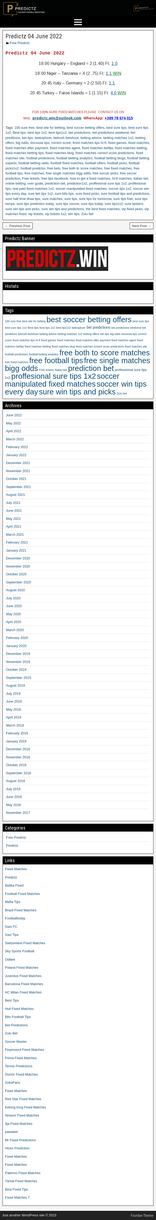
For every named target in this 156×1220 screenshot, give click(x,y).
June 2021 (14, 511)
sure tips (70, 199)
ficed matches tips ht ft (89, 143)
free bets (53, 168)
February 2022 (17, 447)
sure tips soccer (67, 204)
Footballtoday (15, 918)
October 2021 (16, 479)
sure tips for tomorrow (95, 199)
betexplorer (43, 138)
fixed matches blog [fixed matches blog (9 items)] (63, 346)
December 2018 (18, 749)
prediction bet (55, 183)
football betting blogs (109, 158)
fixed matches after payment (26, 148)
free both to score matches (82, 168)
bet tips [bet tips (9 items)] (104, 334)
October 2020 (16, 574)
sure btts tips (64, 194)
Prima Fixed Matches (21, 1058)
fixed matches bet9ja (97, 148)
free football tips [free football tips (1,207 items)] (56, 360)
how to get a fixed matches (90, 178)
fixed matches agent (65, 148)
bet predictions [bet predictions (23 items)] (98, 327)
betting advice (90, 138)
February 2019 (17, 733)
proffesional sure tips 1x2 (108, 183)
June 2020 (14, 606)
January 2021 (16, 550)
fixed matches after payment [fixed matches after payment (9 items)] (93, 340)
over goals (35, 183)
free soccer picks (105, 173)
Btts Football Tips (18, 1017)
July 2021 (13, 503)
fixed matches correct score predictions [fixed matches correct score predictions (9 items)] (100, 346)
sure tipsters (134, 204)
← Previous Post (17, 226)
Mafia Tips (12, 902)
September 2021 (18, 487)
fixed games (117, 143)
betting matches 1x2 (118, 138)
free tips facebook (54, 178)
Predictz (12, 845)
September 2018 (18, 773)
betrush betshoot (66, 138)
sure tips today (92, 204)
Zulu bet (87, 214)
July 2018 (13, 789)
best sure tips (116, 128)
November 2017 (18, 813)
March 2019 (15, 725)
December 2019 (18, 654)
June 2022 (14, 415)
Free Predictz (20, 43)
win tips (73, 214)
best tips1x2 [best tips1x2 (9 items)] (63, 327)
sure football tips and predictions (125, 194)
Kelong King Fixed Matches (25, 1107)
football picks (117, 163)
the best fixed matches (103, 209)
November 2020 (18, 566)
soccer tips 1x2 (120, 189)
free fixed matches (118, 168)
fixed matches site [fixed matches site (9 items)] (136, 346)
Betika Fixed (14, 885)
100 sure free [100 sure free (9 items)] (13, 321)
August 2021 (15, 495)
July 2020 (13, 598)
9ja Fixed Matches (18, 1124)
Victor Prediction (17, 1148)
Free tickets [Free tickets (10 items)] (46, 369)
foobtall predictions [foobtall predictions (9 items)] (16, 354)
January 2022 (16, 455)
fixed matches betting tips (24, 153)
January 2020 (16, 646)
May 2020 (13, 614)
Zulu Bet (11, 1033)
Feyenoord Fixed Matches (24, 1050)
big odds (22, 143)
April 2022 (13, 431)
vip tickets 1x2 (55, 214)
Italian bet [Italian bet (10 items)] (61, 369)
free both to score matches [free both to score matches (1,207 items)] (105, 352)
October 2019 (16, 670)
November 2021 (18, 471)
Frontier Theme (142, 1215)
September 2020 (18, 582)
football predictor (33, 168)
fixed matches (138, 143)
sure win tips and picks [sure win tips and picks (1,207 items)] (77, 391)
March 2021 (15, 534)
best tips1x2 (58, 133)
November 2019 (18, 662)
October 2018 (16, 765)
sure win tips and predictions (62, 209)
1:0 (115, 63)
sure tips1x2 (114, 204)
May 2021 (13, 519)
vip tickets (35, 214)
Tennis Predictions (18, 1066)
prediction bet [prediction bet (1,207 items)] (91, 368)
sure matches (52, 199)
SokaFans (12, 1082)
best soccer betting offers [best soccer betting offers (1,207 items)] (89, 319)
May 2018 (13, 805)
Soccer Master (16, 1042)
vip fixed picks (132, 209)
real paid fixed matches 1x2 (33, 189)
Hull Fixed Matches (19, 1009)
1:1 (113, 73)
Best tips (19, 133)
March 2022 (15, 439)
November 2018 (18, 757)
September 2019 (18, 678)
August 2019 (15, 685)
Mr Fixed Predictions (20, 1140)
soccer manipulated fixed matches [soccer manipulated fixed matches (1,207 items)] (62, 380)
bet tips (27, 138)
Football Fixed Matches (22, 894)
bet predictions (79, 133)
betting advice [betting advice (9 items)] (48, 334)
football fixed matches (66, 163)
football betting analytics (74, 158)
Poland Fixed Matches (21, 967)
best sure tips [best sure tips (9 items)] (141, 321)
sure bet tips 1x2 (40, 194)
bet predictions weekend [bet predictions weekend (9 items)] (126, 327)
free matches (34, 173)
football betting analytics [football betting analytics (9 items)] (43, 354)
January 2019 (16, 741)
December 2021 (18, 463)
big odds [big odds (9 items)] (115, 334)
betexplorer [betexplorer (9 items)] (79, 327)
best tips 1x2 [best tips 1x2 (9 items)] (47, 327)
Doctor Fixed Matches (21, 1074)
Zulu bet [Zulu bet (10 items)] (121, 393)
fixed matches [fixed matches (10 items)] (66, 340)
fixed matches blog (60, 153)
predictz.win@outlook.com (56, 118)
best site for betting (50, 128)
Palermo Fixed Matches (23, 1173)
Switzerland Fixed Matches (25, 943)
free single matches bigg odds (68, 173)
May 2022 (13, 423)
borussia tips (39, 143)
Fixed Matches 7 (17, 1197)
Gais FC (11, 927)
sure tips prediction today (35, 204)
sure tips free (123, 199)
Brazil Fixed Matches (20, 910)
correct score (61, 143)
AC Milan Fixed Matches (23, 992)
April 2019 (13, 717)
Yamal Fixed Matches (21, 1181)
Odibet (10, 959)
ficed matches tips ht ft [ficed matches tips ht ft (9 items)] (26, 340)
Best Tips (12, 1000)
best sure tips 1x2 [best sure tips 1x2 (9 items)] (16, 327)
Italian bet (140, 178)
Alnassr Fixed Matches (22, 1115)
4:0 (118, 93)
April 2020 (13, 622)
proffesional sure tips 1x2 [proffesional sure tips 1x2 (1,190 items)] (53, 376)
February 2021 (17, 542)
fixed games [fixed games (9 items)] (48, 340)
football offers (95, 163)
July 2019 (13, 694)
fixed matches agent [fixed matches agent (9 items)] (124, 340)
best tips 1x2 (37, 133)
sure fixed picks (87, 194)
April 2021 (13, 526)
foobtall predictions (40, 158)
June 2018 (14, 797)
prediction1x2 (77, 183)
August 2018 (15, 781)
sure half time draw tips (22, 199)
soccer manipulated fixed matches (81, 189)
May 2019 (13, 709)
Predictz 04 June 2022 (33, 36)
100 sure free (25, 128)
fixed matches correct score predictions (105, 153)
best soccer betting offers (86, 128)
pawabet (11, 1132)
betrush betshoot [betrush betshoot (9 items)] (28, 334)
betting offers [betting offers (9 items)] (91, 334)
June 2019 (14, 701)
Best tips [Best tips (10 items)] (33, 327)
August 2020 (15, 590)
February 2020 (17, 638)
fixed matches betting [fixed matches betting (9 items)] (38, 346)
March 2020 (15, 630)
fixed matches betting (131, 148)
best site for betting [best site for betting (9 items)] (34, 321)
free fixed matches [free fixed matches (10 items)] (16, 362)
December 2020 (18, 558)
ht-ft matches (122, 178)
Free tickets (31, 178)
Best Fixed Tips (16, 1189)
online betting (15, 183)
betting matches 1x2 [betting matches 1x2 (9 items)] (69, 334)
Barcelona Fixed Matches (24, 984)
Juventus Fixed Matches (23, 976)
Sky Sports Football (19, 951)
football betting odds (33, 163)
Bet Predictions (16, 1025)
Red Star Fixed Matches (23, 1099)
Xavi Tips (12, 935)
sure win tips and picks (22, 209)
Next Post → (141, 226)
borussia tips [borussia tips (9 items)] (129, 334)
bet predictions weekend (110, 133)
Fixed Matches (16, 869)
